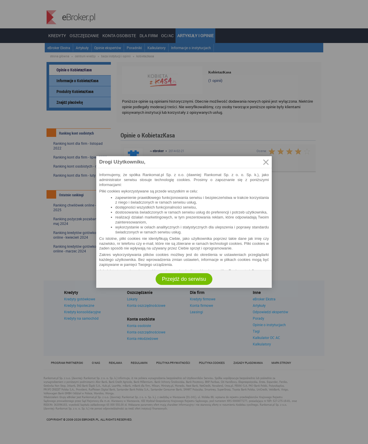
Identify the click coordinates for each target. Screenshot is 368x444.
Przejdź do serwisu (184, 279)
